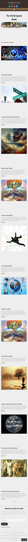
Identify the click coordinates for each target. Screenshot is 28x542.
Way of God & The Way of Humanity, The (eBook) (10, 117)
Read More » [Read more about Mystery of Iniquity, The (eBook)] (3, 176)
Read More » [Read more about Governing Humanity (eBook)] (3, 82)
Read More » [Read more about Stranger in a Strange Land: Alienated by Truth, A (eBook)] (3, 410)
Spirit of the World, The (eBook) (6, 356)
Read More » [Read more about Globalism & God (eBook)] (3, 316)
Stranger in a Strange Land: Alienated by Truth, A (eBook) (11, 404)
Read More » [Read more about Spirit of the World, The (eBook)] (3, 363)
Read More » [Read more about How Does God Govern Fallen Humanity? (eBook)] (3, 499)
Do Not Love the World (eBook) (7, 215)
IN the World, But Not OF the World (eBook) (9, 448)
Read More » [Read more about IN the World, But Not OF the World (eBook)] (3, 455)
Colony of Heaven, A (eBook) (7, 42)
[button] (14, 10)
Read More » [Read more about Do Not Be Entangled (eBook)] (3, 273)
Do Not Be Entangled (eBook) (6, 266)
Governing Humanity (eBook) (6, 74)
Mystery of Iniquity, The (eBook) (7, 168)
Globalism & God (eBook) (6, 309)
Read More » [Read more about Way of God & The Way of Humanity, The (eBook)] (3, 124)
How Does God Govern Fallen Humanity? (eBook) (10, 491)
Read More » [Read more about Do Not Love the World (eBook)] (3, 222)
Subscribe (4, 524)
